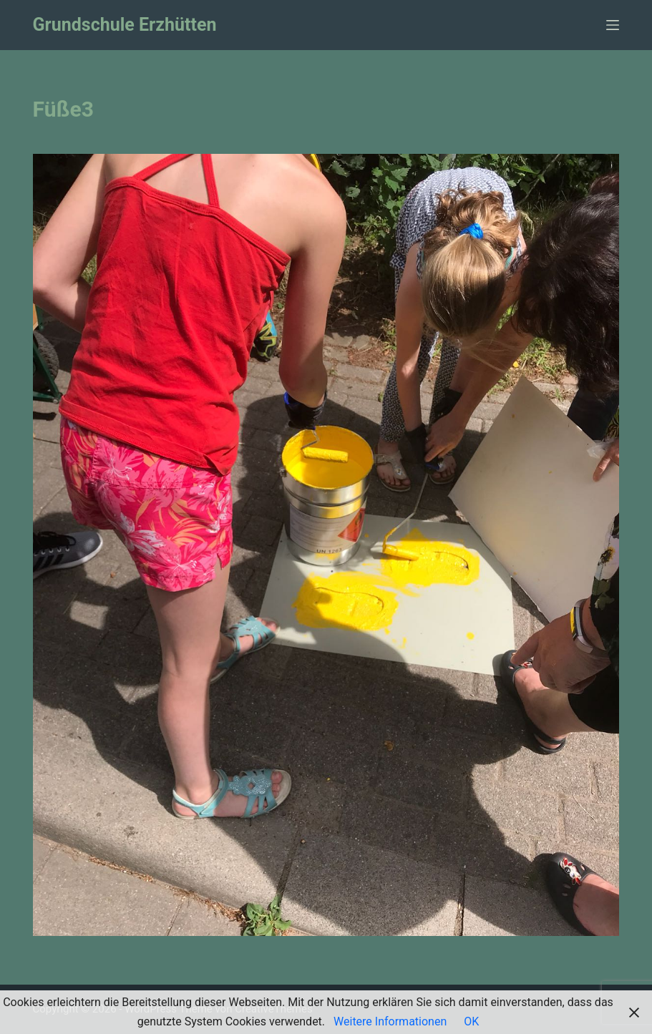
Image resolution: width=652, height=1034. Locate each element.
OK (471, 1021)
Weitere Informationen (390, 1021)
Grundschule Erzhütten (125, 24)
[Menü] (612, 25)
